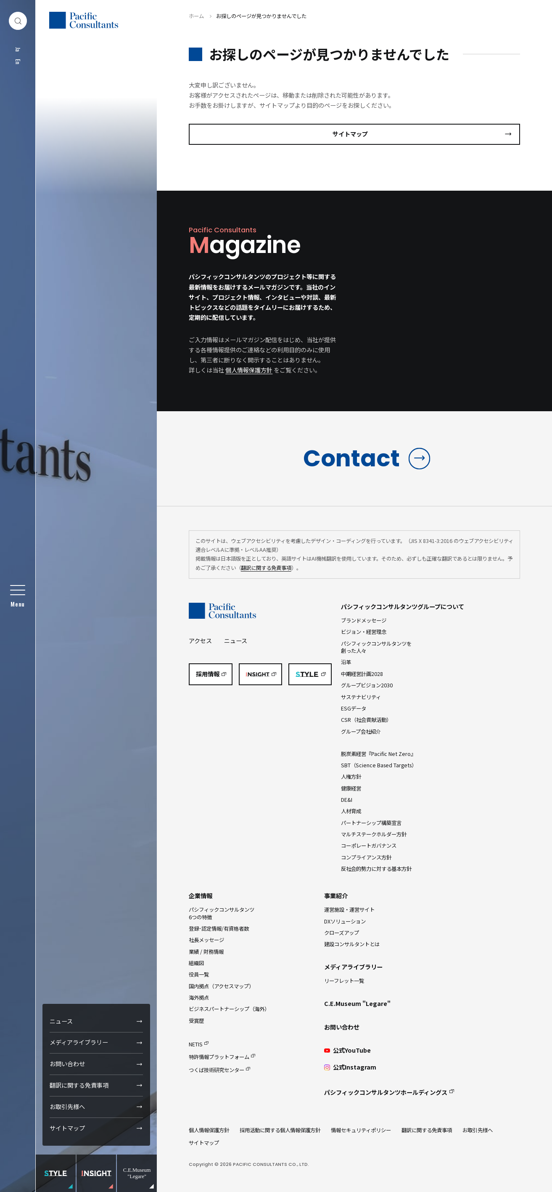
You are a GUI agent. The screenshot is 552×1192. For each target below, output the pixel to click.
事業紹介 (336, 895)
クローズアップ (341, 933)
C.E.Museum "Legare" (357, 1003)
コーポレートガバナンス (368, 845)
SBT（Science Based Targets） (379, 765)
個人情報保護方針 (248, 370)
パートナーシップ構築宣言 (371, 823)
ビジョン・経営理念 (363, 632)
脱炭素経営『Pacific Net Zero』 (378, 754)
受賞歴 (196, 1020)
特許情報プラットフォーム (219, 1057)
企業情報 (200, 895)
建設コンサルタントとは (352, 944)
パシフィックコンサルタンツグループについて (402, 606)
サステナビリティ (361, 697)
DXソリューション (345, 921)
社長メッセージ (206, 940)
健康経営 (351, 788)
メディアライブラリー (79, 1042)
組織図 (196, 963)
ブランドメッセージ (363, 620)
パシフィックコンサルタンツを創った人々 (376, 647)
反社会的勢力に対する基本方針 (376, 869)
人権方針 (351, 776)
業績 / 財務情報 (206, 951)
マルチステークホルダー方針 (374, 834)
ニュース (61, 1021)
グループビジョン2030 (367, 685)
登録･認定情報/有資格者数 (219, 928)
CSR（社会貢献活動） (366, 720)
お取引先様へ (67, 1106)
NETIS (196, 1044)
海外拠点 (199, 997)
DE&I (346, 800)
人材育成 (351, 811)
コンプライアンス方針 (366, 857)
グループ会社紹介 (361, 731)
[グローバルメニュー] (18, 596)
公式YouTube (347, 1050)
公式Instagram (350, 1067)
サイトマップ (67, 1128)
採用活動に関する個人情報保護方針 (280, 1130)
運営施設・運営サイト (349, 909)
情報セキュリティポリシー (361, 1130)
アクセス (200, 640)
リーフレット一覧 (344, 980)
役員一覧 (199, 974)
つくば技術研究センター (216, 1070)
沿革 (346, 662)
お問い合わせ (67, 1063)
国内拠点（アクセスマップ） (221, 986)
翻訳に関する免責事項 (79, 1085)
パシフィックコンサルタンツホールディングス (385, 1092)
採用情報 (207, 674)
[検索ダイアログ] (18, 21)
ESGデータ (353, 708)
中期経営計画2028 (362, 674)
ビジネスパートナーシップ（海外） (229, 1009)
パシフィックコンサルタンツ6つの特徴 (221, 913)
